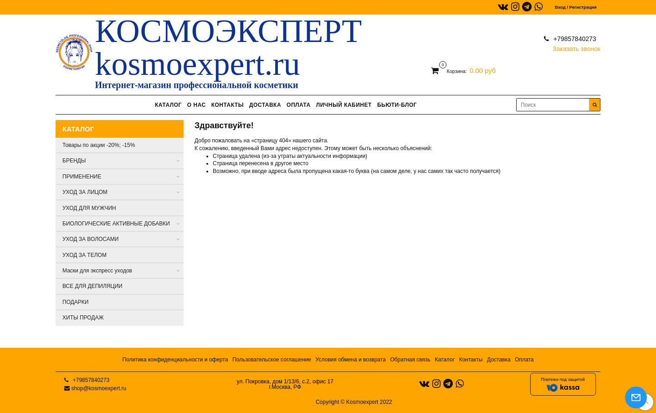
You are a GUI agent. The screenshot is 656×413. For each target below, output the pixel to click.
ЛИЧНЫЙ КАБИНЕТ (344, 105)
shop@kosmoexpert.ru (98, 388)
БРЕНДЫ (74, 160)
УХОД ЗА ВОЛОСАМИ (90, 239)
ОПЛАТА (299, 105)
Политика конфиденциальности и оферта (175, 359)
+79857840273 (574, 38)
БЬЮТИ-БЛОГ (397, 105)
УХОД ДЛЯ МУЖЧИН (89, 208)
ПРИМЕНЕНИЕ (81, 176)
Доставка (499, 359)
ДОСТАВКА (265, 105)
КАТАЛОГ (168, 105)
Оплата (524, 359)
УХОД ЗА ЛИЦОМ (85, 192)
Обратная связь (410, 359)
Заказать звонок (576, 46)
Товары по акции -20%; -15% (98, 145)
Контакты (471, 359)
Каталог (445, 359)
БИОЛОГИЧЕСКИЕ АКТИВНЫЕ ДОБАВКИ (116, 223)
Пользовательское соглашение (271, 359)
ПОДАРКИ (75, 302)
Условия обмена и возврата (351, 359)
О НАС (196, 105)
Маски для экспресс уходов (97, 270)
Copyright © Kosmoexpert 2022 (354, 402)
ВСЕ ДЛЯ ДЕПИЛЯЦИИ (92, 286)
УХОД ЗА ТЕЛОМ (84, 255)
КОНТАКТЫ (227, 105)
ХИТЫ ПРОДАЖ (83, 317)
